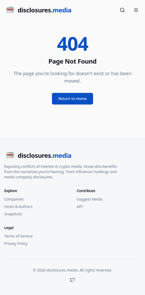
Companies (14, 199)
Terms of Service (18, 236)
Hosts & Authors (18, 206)
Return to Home (72, 98)
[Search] (122, 10)
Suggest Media (90, 199)
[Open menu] (136, 10)
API (80, 206)
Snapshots (13, 213)
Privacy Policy (15, 243)
